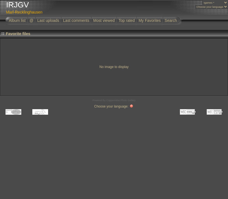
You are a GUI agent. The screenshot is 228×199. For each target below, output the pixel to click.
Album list (17, 20)
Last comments (76, 20)
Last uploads (48, 20)
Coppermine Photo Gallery (120, 100)
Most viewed (104, 20)
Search (171, 20)
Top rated (127, 20)
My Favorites (149, 20)
